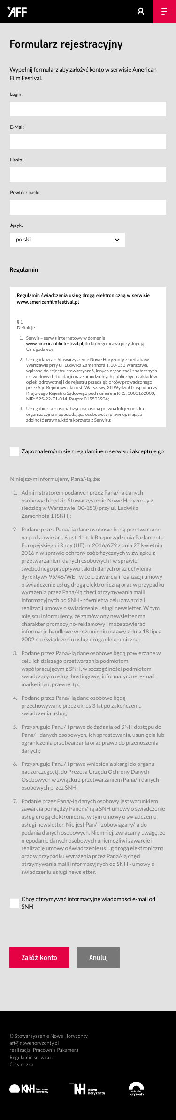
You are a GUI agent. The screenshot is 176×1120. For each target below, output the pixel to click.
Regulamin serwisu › (31, 1058)
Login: (16, 94)
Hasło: (16, 160)
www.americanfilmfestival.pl (54, 344)
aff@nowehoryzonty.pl (34, 1043)
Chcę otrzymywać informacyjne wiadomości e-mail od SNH (88, 902)
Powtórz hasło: (25, 193)
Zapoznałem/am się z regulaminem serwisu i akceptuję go (93, 451)
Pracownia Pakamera (55, 1050)
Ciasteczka (21, 1065)
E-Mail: (17, 127)
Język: (16, 225)
